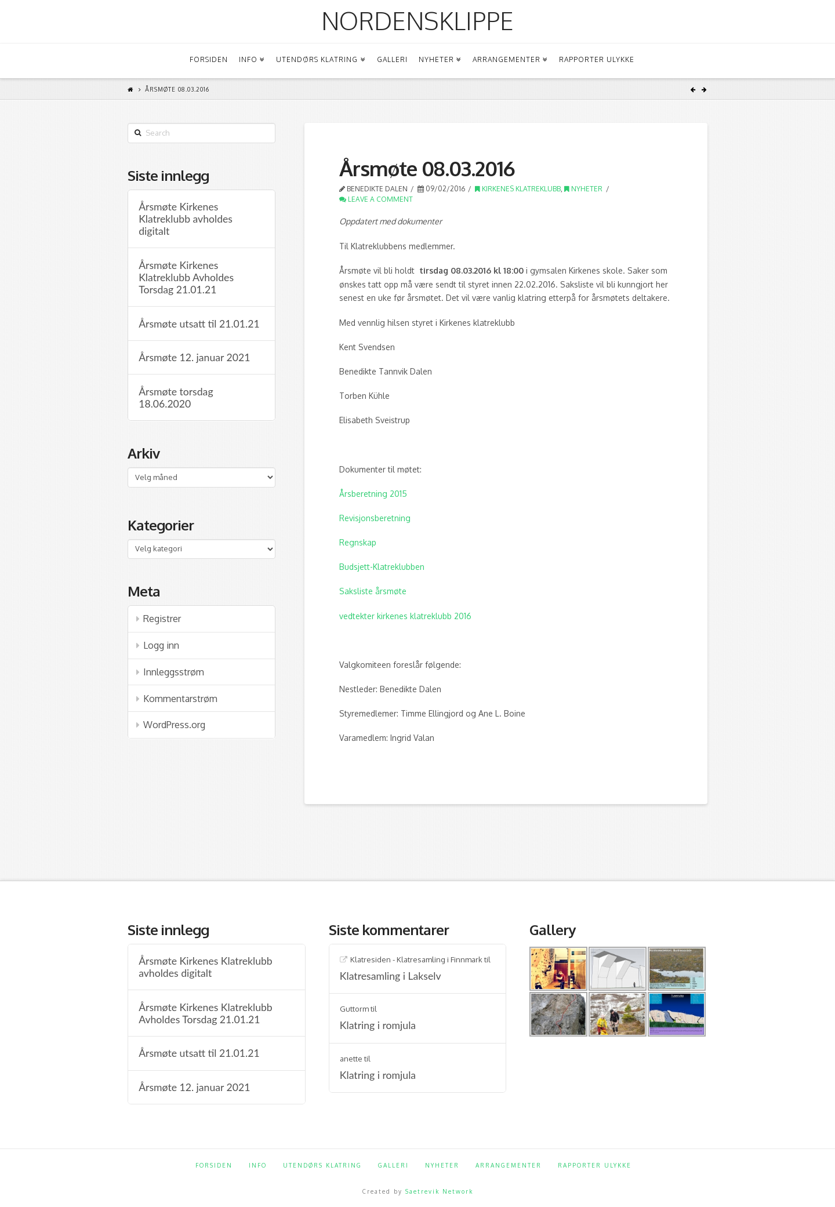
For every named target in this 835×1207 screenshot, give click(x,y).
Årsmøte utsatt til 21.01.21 (199, 324)
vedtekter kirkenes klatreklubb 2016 (405, 616)
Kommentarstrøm (180, 698)
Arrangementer (508, 1165)
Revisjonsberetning (375, 518)
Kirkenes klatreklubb (518, 188)
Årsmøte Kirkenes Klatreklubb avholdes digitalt (186, 219)
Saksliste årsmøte (372, 591)
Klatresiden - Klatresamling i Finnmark (416, 959)
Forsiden (214, 1165)
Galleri (393, 1165)
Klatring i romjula (378, 1025)
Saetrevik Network (439, 1191)
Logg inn (161, 645)
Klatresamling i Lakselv (390, 976)
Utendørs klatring (322, 1165)
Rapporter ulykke (594, 1165)
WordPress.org (174, 724)
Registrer (162, 618)
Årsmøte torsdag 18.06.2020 (176, 398)
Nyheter (583, 188)
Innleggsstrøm (173, 672)
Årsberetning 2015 (373, 494)
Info (258, 1165)
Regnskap (357, 542)
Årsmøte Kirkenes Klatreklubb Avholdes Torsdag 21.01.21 (186, 277)
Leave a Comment (376, 199)
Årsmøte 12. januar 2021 (194, 357)
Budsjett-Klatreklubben (381, 567)
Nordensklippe (417, 21)
